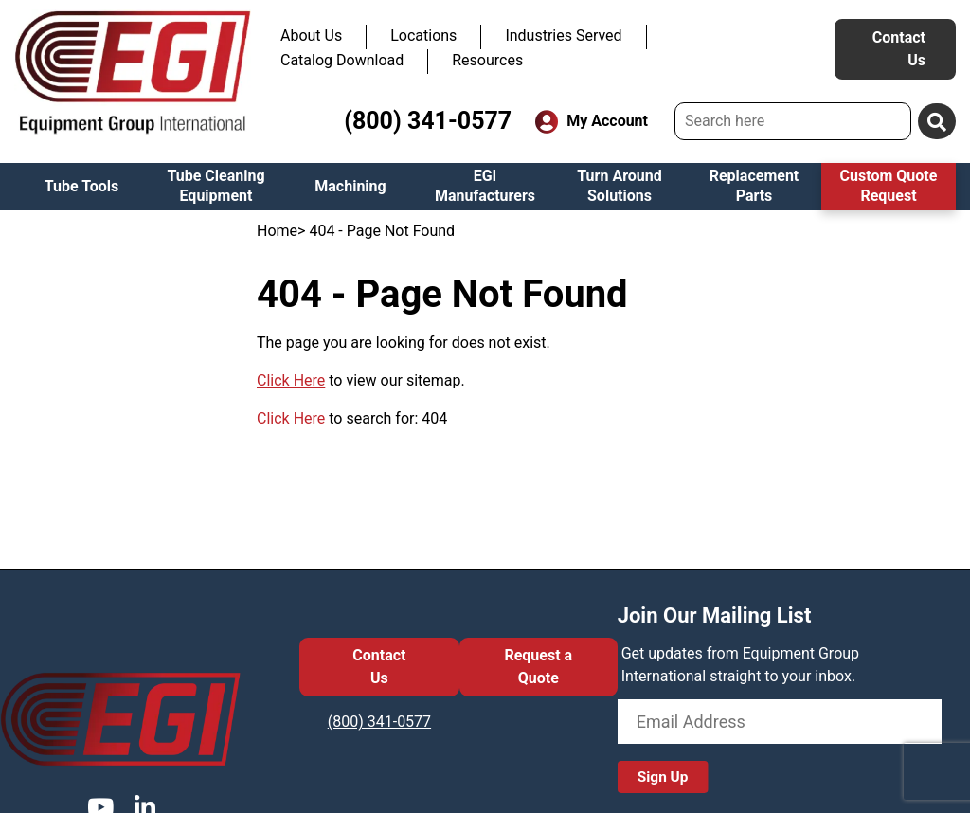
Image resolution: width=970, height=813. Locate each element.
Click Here (291, 380)
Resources (487, 60)
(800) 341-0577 (428, 121)
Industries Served (563, 36)
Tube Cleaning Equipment (215, 186)
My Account (591, 122)
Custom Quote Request (889, 186)
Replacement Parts (754, 186)
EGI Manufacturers (485, 186)
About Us (311, 36)
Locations (423, 36)
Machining (350, 186)
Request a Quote (538, 666)
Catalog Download (342, 60)
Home (277, 231)
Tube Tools (82, 186)
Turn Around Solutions (619, 186)
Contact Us (898, 48)
